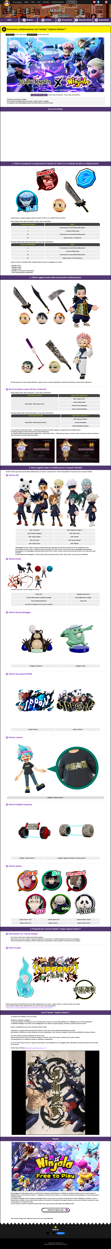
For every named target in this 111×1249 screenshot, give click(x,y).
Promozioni (65, 20)
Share (60, 1233)
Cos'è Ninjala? (18, 2)
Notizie (33, 2)
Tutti (9, 20)
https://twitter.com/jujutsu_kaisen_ (35, 1048)
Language (72, 2)
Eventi (46, 20)
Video (38, 2)
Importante (102, 20)
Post (50, 1233)
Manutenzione (83, 20)
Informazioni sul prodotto (58, 2)
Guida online (46, 2)
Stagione (26, 2)
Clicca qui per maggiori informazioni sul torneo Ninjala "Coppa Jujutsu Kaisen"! (29, 1007)
